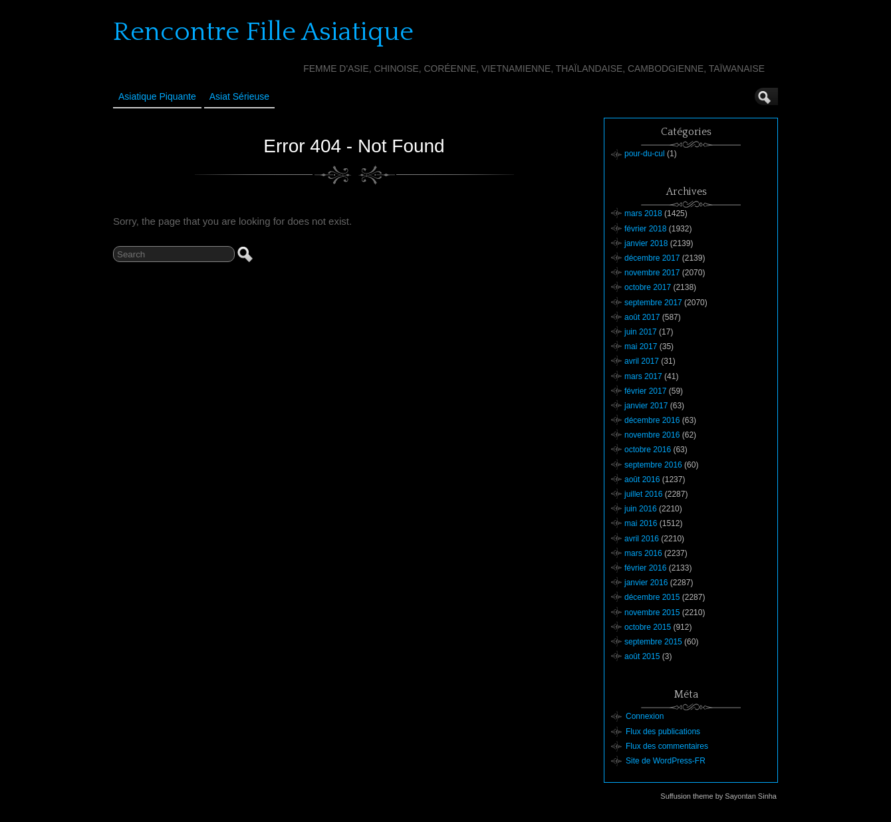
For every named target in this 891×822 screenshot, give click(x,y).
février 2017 (645, 391)
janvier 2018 (646, 243)
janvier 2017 (646, 405)
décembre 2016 (652, 420)
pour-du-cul (644, 153)
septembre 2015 (653, 641)
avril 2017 (641, 361)
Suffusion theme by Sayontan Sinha (718, 796)
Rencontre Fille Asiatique (263, 32)
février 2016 (645, 568)
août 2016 (642, 479)
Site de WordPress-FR (665, 760)
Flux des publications (663, 731)
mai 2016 (640, 523)
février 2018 (645, 228)
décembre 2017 (652, 258)
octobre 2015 (647, 627)
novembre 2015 (652, 612)
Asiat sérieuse (239, 96)
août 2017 (642, 317)
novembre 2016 (652, 435)
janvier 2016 (646, 582)
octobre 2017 (647, 287)
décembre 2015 (652, 597)
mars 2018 (643, 213)
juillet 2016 (643, 494)
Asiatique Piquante (157, 96)
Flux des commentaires (667, 746)
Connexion (645, 716)
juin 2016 (640, 508)
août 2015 (642, 656)
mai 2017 (640, 346)
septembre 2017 (653, 302)
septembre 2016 (653, 465)
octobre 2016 (647, 449)
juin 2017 (640, 332)
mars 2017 (643, 376)
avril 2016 (641, 538)
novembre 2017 (652, 272)
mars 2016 (643, 553)
